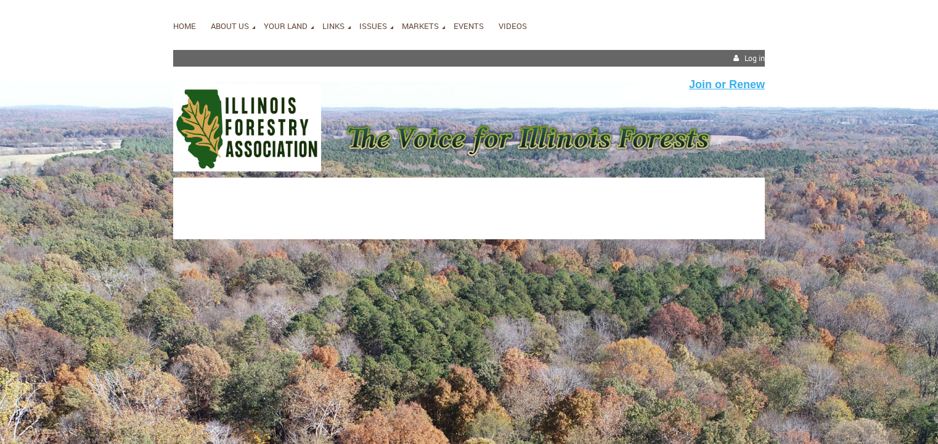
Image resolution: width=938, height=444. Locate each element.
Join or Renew (727, 84)
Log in (754, 58)
